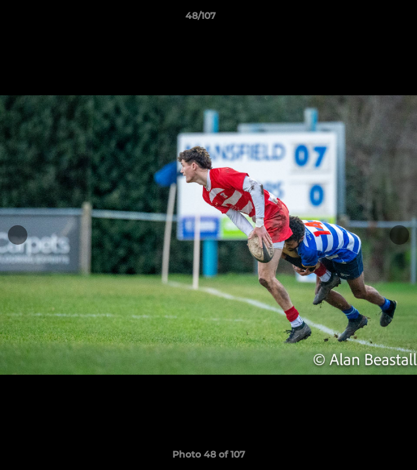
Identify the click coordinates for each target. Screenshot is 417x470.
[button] (370, 19)
